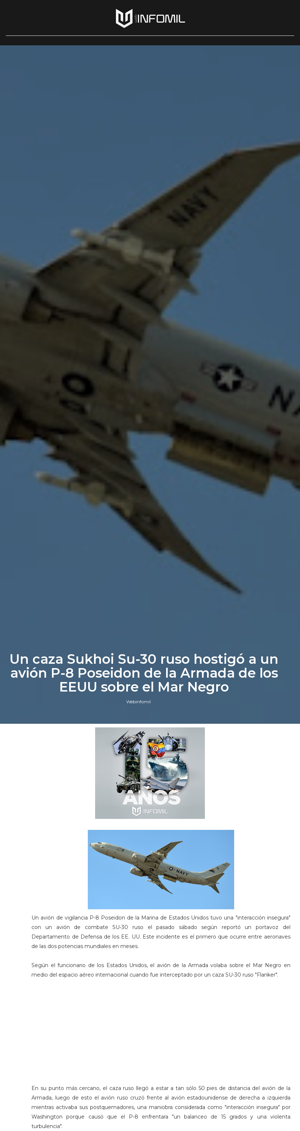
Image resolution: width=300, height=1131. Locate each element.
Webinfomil (138, 701)
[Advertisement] (161, 1035)
